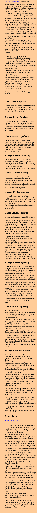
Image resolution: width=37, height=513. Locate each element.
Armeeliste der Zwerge (12, 420)
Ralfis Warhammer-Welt (14, 1)
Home (6, 1)
